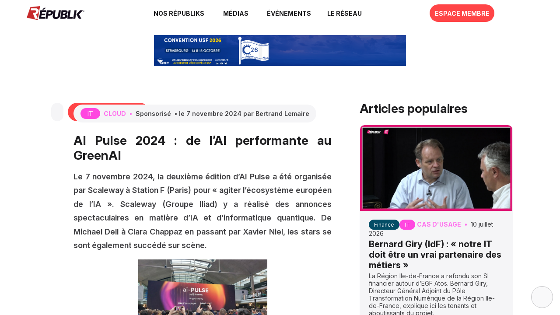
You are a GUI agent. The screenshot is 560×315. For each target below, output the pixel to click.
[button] (288, 13)
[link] (179, 13)
